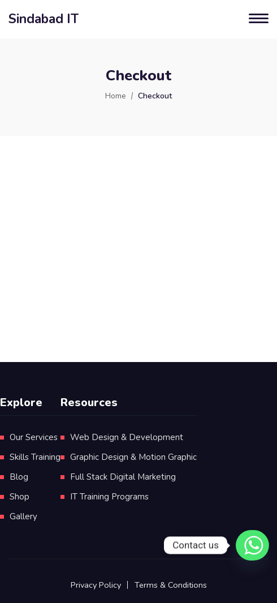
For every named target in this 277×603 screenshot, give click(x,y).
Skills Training (35, 457)
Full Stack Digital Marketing (123, 477)
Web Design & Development (126, 437)
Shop (19, 496)
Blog (19, 477)
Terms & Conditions (171, 585)
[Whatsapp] (248, 545)
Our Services (34, 437)
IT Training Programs (109, 496)
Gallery (23, 516)
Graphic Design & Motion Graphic (133, 457)
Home (115, 96)
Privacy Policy (96, 585)
